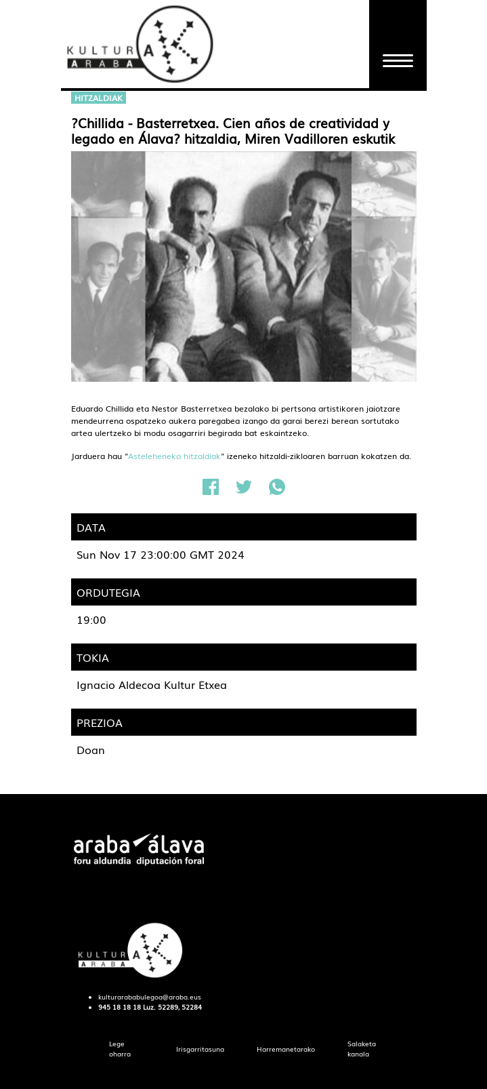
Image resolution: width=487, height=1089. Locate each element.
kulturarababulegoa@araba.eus (149, 997)
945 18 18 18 (119, 1007)
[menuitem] (126, 1048)
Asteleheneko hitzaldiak (174, 456)
